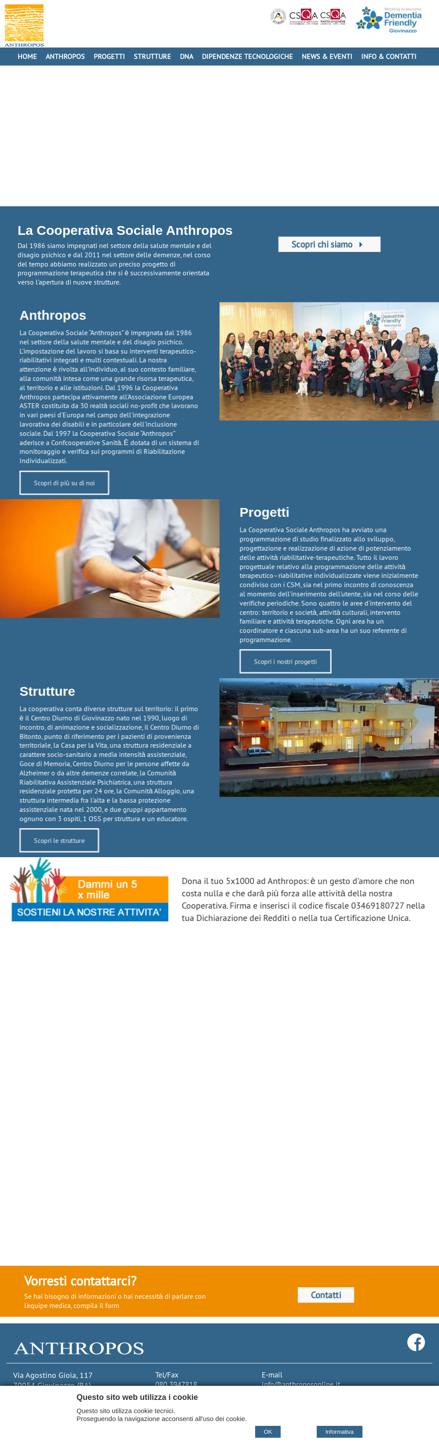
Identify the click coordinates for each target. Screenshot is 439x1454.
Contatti (326, 1295)
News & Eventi (327, 56)
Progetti (109, 56)
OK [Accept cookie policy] (268, 1431)
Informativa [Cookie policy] (340, 1431)
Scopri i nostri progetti (290, 662)
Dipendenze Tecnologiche (247, 56)
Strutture (152, 56)
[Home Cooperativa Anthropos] (24, 25)
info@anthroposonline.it (301, 1384)
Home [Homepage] (27, 56)
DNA (186, 56)
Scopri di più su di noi (59, 484)
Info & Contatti (389, 56)
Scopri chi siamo (329, 244)
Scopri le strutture (53, 841)
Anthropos (65, 56)
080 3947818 (176, 1384)
